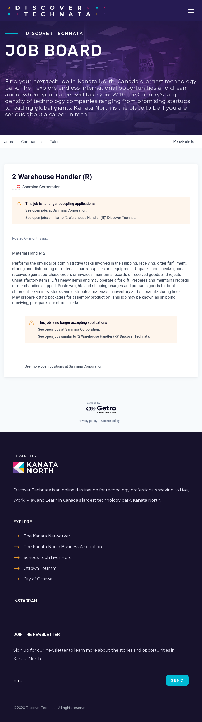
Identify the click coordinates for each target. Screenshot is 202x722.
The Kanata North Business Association (63, 546)
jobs (8, 141)
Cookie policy (110, 421)
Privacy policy (87, 421)
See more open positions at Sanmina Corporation (63, 366)
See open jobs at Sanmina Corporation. (56, 210)
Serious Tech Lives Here (48, 557)
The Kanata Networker (47, 536)
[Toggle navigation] (191, 10)
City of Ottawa (38, 579)
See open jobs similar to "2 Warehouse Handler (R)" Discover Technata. (81, 218)
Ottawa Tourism (40, 568)
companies (31, 141)
